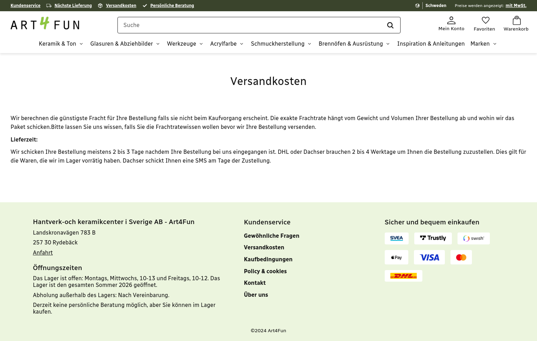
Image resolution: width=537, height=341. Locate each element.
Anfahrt (43, 252)
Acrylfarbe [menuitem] (223, 44)
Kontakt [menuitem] (255, 283)
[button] (484, 24)
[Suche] (390, 25)
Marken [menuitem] (480, 44)
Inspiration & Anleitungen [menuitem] (431, 44)
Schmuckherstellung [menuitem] (278, 44)
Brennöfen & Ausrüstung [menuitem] (351, 44)
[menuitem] (304, 302)
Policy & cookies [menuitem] (265, 271)
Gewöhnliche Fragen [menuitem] (272, 235)
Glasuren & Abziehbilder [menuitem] (121, 44)
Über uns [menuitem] (256, 294)
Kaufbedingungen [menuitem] (268, 259)
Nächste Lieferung (73, 6)
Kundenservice (25, 6)
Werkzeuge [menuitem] (181, 44)
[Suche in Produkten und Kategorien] (259, 25)
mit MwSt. (516, 5)
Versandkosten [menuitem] (264, 247)
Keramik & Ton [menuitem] (57, 44)
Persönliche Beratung (172, 6)
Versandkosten (121, 6)
